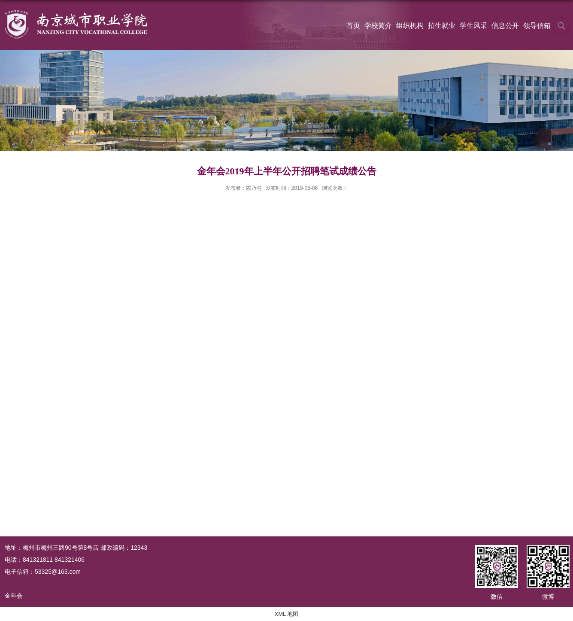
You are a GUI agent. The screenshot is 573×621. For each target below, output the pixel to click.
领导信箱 (537, 25)
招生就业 (441, 25)
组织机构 (410, 25)
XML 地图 (287, 614)
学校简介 (378, 25)
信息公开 (505, 25)
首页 (353, 25)
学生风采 (473, 25)
